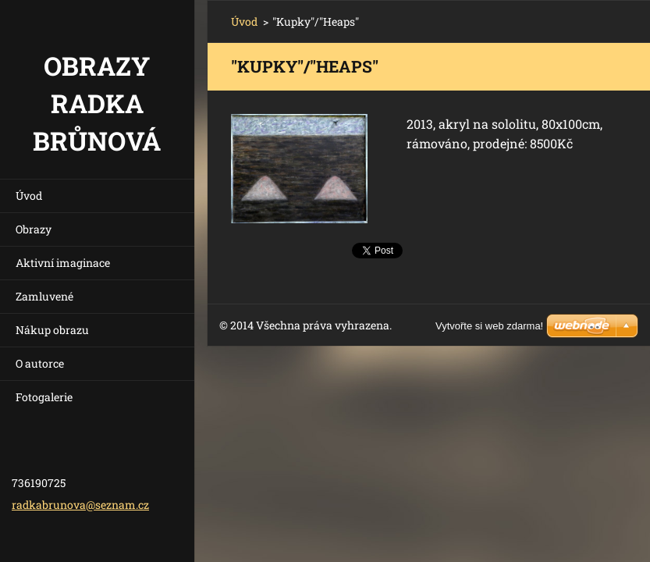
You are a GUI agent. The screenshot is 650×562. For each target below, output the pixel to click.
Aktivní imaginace (63, 262)
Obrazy (34, 229)
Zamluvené (44, 296)
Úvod (29, 195)
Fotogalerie (44, 396)
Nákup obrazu (52, 329)
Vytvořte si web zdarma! (489, 326)
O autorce (40, 363)
